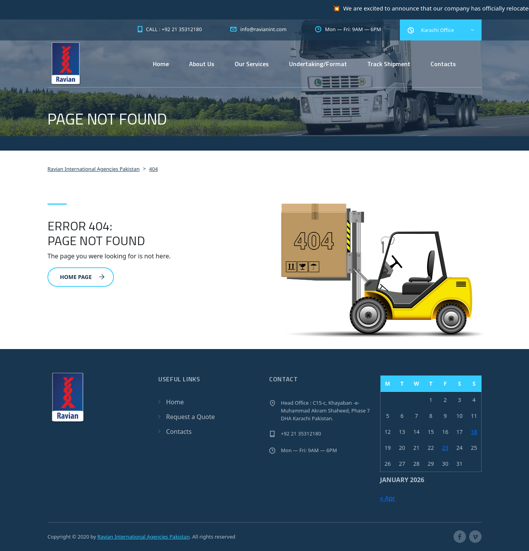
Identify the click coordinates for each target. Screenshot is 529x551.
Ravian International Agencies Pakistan (143, 536)
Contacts (443, 63)
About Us (201, 63)
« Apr (387, 498)
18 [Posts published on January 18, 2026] (474, 431)
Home (161, 63)
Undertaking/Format (318, 63)
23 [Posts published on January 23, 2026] (445, 447)
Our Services (252, 63)
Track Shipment (388, 63)
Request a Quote (190, 416)
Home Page (82, 277)
